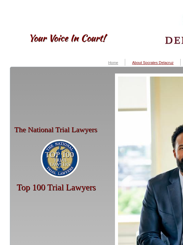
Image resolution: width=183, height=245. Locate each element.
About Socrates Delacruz (152, 63)
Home (113, 63)
